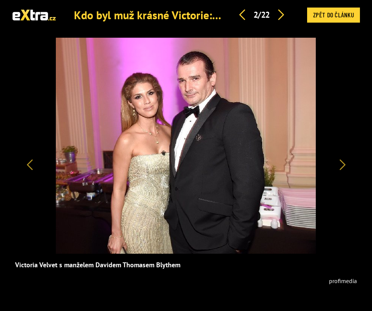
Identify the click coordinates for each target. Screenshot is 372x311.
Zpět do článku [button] (333, 15)
